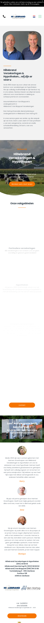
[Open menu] (39, 16)
